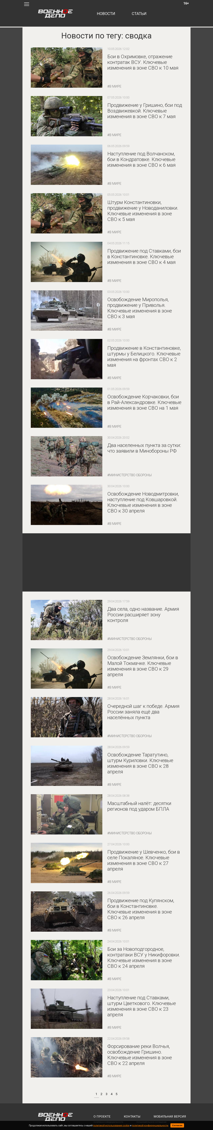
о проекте (102, 1116)
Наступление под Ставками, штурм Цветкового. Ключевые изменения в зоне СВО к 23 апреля (141, 1006)
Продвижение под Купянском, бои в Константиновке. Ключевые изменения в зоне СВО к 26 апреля (140, 909)
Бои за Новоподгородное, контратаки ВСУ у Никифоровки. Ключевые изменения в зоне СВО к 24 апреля (143, 957)
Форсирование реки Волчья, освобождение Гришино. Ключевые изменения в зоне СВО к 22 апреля (139, 1054)
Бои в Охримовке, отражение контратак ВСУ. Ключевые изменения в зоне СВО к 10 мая (142, 62)
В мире (115, 86)
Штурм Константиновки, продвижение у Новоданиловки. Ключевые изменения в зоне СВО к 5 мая (142, 210)
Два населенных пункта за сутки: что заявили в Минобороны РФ (144, 448)
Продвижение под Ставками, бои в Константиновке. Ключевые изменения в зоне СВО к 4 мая (144, 256)
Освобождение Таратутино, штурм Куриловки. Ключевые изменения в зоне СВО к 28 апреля (140, 763)
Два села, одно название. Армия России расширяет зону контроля (143, 614)
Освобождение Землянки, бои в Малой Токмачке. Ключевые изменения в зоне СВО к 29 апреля (142, 666)
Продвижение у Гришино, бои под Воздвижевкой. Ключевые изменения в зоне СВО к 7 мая (144, 110)
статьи (139, 13)
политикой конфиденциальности (150, 1125)
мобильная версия (170, 1116)
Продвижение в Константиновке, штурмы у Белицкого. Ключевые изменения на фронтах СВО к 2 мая (144, 356)
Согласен (177, 1125)
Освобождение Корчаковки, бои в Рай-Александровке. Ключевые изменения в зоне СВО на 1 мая (144, 402)
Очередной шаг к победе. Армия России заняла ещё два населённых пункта (143, 711)
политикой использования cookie (111, 1125)
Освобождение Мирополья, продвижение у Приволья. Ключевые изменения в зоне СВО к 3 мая (139, 308)
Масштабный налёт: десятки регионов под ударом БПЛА (139, 806)
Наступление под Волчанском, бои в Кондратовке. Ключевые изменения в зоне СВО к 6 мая (141, 159)
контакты (132, 1116)
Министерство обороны (130, 475)
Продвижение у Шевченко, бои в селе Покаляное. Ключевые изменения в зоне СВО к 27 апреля (143, 860)
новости (106, 13)
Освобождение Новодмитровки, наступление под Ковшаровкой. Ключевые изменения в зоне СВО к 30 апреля (143, 502)
